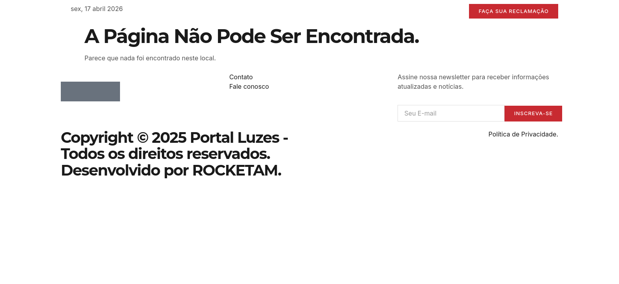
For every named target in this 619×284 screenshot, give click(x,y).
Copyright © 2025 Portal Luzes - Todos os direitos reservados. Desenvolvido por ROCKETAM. (174, 154)
